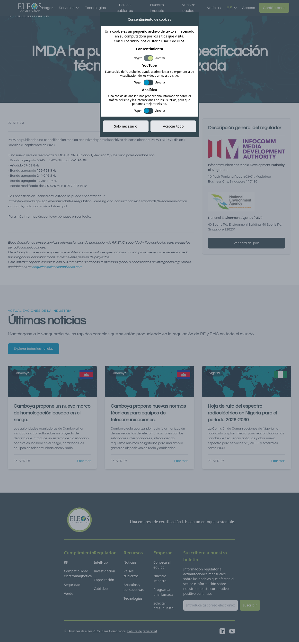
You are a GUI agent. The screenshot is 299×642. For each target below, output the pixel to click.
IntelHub (101, 562)
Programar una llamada (163, 592)
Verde (68, 593)
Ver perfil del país (246, 243)
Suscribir (250, 605)
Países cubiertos (125, 8)
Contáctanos (274, 8)
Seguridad (72, 584)
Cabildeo (101, 588)
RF (66, 562)
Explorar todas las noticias (33, 348)
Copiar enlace (176, 122)
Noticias (213, 8)
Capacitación (104, 580)
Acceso (248, 8)
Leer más (84, 461)
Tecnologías (95, 8)
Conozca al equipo (162, 564)
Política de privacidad (142, 631)
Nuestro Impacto (157, 8)
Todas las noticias (28, 16)
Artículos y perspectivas (133, 587)
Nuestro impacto (159, 578)
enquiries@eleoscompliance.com (57, 267)
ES (232, 7)
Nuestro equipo (188, 8)
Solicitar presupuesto (163, 605)
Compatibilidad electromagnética (78, 573)
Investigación (104, 571)
